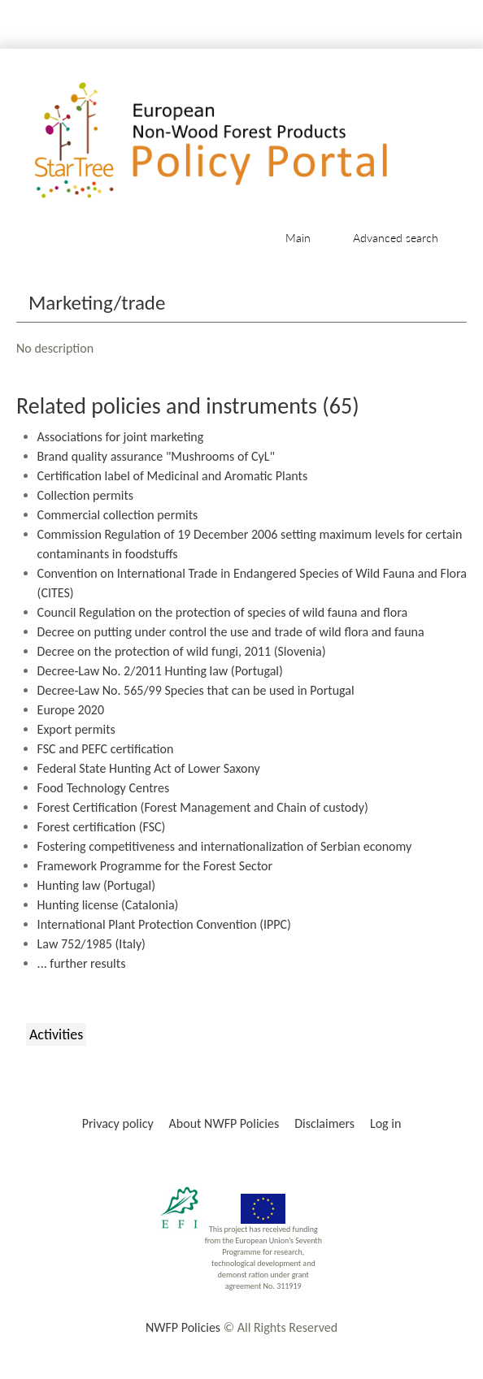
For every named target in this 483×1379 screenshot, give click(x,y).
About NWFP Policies (224, 1123)
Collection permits (85, 495)
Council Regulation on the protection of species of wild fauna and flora (222, 612)
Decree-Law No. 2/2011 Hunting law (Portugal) (160, 671)
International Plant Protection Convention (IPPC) (164, 924)
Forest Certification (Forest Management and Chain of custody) (202, 807)
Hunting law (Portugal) (96, 885)
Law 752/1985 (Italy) (91, 944)
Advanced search (395, 238)
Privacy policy (118, 1123)
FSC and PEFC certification (105, 749)
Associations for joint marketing (120, 436)
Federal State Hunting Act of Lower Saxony (148, 768)
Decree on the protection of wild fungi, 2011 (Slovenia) (181, 651)
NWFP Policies (183, 1327)
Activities (56, 1034)
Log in (385, 1123)
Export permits (76, 729)
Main (298, 238)
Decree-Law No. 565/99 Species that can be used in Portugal (196, 690)
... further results (81, 963)
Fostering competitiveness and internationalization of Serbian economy (224, 846)
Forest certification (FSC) (101, 827)
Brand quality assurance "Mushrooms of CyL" (156, 456)
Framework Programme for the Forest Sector (155, 866)
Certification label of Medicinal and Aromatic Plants (172, 476)
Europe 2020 (70, 710)
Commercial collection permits (117, 515)
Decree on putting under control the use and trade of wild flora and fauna (230, 632)
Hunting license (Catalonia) (108, 905)
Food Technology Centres (103, 788)
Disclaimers (324, 1123)
